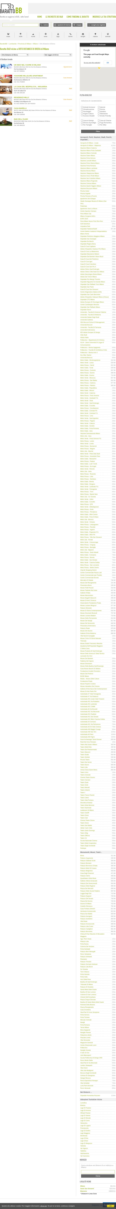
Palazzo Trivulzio (85, 962)
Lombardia (12, 44)
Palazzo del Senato (86, 898)
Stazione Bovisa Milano (87, 171)
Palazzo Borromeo (86, 931)
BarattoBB (3, 44)
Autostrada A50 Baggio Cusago (90, 729)
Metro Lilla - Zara (85, 436)
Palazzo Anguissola (86, 858)
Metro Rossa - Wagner (87, 449)
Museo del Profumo (86, 674)
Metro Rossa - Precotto (87, 527)
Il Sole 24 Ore (84, 1053)
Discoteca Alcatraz (86, 803)
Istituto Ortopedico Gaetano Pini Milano (93, 249)
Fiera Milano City (85, 214)
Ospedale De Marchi (87, 241)
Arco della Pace (85, 979)
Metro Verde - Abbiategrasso (89, 507)
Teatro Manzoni (85, 752)
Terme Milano (84, 1027)
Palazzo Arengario (86, 916)
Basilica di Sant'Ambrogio (88, 982)
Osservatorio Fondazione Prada (90, 603)
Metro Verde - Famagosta (88, 489)
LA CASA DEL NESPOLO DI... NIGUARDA (30, 87)
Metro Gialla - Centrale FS (88, 411)
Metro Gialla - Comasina (88, 555)
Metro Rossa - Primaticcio (88, 512)
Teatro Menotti (85, 787)
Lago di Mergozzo (86, 1143)
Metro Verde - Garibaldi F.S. (89, 398)
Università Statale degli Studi (89, 317)
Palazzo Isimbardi (86, 956)
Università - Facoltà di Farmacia (90, 327)
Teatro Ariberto (85, 790)
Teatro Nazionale (85, 808)
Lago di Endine (85, 1131)
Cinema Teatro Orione (87, 820)
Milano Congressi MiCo (87, 216)
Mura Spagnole (85, 1030)
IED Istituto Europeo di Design (90, 332)
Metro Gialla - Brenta (87, 481)
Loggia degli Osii (85, 893)
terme (70, 36)
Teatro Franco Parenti (87, 795)
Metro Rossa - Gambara (88, 479)
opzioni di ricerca (64, 25)
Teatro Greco (84, 823)
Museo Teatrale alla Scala (88, 590)
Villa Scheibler (85, 1083)
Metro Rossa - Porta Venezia (89, 395)
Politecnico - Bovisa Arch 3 (89, 352)
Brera (82, 855)
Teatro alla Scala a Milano (88, 744)
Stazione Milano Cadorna (88, 148)
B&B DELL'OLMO (21, 119)
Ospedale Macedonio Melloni (89, 254)
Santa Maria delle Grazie (88, 989)
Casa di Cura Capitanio (88, 246)
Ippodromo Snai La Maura (88, 208)
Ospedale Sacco (85, 310)
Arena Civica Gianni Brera (88, 770)
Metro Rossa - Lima (86, 416)
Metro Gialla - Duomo (87, 375)
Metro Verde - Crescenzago (89, 542)
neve (45, 36)
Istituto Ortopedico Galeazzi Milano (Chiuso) (94, 297)
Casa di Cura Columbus (88, 264)
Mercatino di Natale (86, 580)
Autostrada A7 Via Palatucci (89, 696)
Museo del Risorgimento (88, 583)
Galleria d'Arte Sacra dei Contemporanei (93, 689)
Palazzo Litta (84, 941)
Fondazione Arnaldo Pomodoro (90, 671)
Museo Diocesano (86, 663)
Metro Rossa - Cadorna (87, 383)
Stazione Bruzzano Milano (88, 188)
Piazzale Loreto (85, 1037)
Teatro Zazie (84, 782)
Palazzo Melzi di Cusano (88, 868)
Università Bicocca (86, 357)
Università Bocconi (86, 325)
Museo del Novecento (87, 623)
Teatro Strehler (85, 757)
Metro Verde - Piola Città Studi (90, 454)
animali (107, 36)
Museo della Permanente (88, 618)
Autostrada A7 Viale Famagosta (90, 694)
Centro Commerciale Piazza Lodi (91, 572)
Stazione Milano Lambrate (88, 168)
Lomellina (83, 1103)
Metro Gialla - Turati (86, 368)
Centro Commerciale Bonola (89, 578)
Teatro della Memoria (87, 805)
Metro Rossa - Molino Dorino (89, 567)
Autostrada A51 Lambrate (88, 704)
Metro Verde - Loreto (87, 443)
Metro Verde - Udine (86, 499)
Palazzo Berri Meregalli (87, 951)
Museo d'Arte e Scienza (88, 600)
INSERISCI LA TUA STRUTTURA (104, 16)
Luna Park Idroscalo (86, 1085)
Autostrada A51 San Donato (89, 717)
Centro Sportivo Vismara (88, 211)
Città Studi (83, 335)
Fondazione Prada (86, 681)
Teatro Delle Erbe (86, 747)
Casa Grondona (85, 1010)
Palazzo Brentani (85, 863)
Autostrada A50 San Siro (88, 732)
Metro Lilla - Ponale (86, 540)
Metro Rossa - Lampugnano (89, 524)
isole (20, 36)
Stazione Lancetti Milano (88, 161)
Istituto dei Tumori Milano (88, 277)
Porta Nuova (84, 944)
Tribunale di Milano (86, 984)
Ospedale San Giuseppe (88, 239)
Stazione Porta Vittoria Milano (89, 163)
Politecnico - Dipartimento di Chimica (92, 340)
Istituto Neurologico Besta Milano (91, 274)
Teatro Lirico (84, 772)
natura (95, 36)
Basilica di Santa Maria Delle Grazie (92, 1002)
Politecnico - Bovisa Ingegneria (90, 347)
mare (8, 36)
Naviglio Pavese (85, 1032)
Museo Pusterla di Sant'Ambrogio (91, 651)
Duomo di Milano (85, 903)
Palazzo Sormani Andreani (88, 964)
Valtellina (83, 1151)
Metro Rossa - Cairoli (87, 365)
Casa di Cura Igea (86, 261)
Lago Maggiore (85, 1133)
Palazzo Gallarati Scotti (87, 860)
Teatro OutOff (84, 813)
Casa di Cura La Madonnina (89, 251)
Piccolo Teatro (84, 760)
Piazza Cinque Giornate (88, 999)
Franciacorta (84, 1128)
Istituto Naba (84, 337)
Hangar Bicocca (85, 1078)
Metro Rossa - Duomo (87, 373)
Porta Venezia (84, 974)
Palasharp (83, 206)
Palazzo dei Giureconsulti (88, 883)
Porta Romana (85, 1025)
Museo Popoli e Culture (88, 684)
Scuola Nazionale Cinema (88, 840)
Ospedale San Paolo (87, 287)
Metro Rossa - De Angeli (88, 466)
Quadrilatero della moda (88, 878)
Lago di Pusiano (85, 1108)
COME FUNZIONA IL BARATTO (78, 16)
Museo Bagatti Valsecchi (88, 598)
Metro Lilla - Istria (85, 471)
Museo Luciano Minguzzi (88, 605)
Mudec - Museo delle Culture (89, 679)
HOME (39, 16)
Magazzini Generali (86, 1042)
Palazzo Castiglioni (86, 929)
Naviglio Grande (85, 1050)
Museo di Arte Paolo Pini (88, 691)
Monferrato (83, 1136)
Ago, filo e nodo (85, 939)
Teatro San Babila (86, 825)
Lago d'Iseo (84, 1141)
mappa (79, 25)
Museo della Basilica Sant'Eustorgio (92, 666)
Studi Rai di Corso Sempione (89, 1012)
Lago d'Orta (84, 1138)
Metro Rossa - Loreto (87, 441)
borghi (83, 36)
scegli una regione (98, 25)
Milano (35, 44)
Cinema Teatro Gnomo (87, 777)
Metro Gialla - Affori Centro (89, 514)
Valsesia (83, 1146)
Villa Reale (83, 921)
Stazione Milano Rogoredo (88, 181)
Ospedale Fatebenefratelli (88, 229)
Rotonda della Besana (87, 1005)
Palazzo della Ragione (87, 886)
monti (33, 36)
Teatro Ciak (84, 818)
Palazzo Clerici (85, 876)
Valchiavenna (84, 1153)
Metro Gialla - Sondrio (87, 426)
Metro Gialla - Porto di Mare (89, 517)
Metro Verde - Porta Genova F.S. (90, 438)
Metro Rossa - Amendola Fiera (90, 456)
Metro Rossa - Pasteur (87, 461)
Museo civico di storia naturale (90, 638)
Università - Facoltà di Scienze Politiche (93, 312)
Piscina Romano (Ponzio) (88, 196)
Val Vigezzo (84, 1148)
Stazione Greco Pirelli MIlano (89, 176)
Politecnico (83, 1048)
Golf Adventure (85, 224)
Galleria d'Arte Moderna (88, 633)
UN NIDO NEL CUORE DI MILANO (27, 65)
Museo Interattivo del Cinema (89, 686)
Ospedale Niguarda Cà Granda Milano (92, 282)
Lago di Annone (85, 1110)
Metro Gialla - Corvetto (87, 502)
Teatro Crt (83, 838)
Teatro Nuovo (84, 765)
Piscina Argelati (85, 193)
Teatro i (82, 792)
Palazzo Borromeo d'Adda (88, 866)
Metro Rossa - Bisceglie (88, 547)
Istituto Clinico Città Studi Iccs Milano (92, 272)
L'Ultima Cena (84, 648)
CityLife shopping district (88, 570)
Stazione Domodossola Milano (90, 433)
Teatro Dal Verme (86, 762)
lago (58, 36)
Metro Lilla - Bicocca (86, 519)
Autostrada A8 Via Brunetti (88, 709)
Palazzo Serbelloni (86, 919)
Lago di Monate (85, 1118)
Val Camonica (84, 1156)
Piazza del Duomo (86, 901)
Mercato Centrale (85, 1020)
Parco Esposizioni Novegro (89, 1080)
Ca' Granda (84, 969)
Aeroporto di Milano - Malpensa (90, 145)
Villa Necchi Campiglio (87, 636)
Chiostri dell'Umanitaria (87, 997)
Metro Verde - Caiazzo (87, 423)
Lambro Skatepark (86, 1065)
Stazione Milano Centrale (88, 153)
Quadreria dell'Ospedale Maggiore (91, 646)
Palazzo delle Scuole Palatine (90, 891)
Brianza (82, 1105)
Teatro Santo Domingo (87, 830)
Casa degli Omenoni (87, 873)
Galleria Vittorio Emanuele (88, 881)
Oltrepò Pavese (85, 1113)
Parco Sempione (85, 954)
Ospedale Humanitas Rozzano (90, 1095)
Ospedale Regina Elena (88, 244)
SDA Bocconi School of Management (92, 322)
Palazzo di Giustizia (86, 987)
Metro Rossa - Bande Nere (89, 494)
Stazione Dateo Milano (87, 155)
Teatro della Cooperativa (88, 843)
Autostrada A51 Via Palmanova (90, 724)
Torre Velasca (84, 972)
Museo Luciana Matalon (88, 615)
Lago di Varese (85, 1115)
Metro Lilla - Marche (86, 451)
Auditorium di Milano (87, 810)
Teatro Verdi (84, 785)
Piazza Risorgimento (87, 1007)
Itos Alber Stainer (85, 355)
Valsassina (83, 1123)
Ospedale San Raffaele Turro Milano (92, 284)
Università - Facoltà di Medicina (90, 315)
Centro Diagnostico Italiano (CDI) (91, 292)
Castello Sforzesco (86, 906)
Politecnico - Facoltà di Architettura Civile (93, 350)
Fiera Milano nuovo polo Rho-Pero (91, 221)
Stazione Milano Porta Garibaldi (90, 150)
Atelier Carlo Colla (86, 828)
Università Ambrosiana (87, 330)
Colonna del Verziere (87, 946)
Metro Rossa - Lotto (86, 476)
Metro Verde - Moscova (87, 378)
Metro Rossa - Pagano (87, 421)
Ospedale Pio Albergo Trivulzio (90, 279)
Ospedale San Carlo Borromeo (90, 294)
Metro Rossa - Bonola (87, 557)
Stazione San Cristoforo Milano (90, 178)
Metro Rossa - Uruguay (87, 545)
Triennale (83, 641)
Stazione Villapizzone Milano (89, 173)
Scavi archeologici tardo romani (91, 739)
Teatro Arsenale (85, 775)
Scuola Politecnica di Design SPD (91, 1058)
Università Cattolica (86, 320)
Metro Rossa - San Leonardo (89, 565)
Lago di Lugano (85, 1125)
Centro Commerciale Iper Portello (91, 575)
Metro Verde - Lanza (87, 363)
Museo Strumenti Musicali (88, 613)
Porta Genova (84, 1015)
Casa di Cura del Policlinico (89, 259)
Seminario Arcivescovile (88, 911)
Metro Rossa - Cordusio (88, 370)
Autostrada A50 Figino (87, 737)
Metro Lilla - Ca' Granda (88, 497)
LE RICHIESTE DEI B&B (54, 16)
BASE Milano (84, 676)
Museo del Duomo (86, 631)
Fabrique (83, 848)
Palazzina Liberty (85, 1035)
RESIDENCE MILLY (21, 97)
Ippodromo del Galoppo (88, 198)
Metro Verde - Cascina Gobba (90, 562)
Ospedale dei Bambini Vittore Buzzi (91, 256)
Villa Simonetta (85, 1040)
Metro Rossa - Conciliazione (89, 408)
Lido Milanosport (85, 1055)
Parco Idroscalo (85, 1088)
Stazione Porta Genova (87, 158)
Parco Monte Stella (86, 1060)
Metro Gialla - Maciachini (88, 459)
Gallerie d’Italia (85, 593)
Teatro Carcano (85, 780)
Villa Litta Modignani (86, 1070)
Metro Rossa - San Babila (88, 380)
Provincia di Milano (24, 44)
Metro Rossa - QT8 (86, 504)
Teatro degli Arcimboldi (87, 846)
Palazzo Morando (86, 608)
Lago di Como (85, 1120)
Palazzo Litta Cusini (86, 926)
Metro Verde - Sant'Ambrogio (89, 403)
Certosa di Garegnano (87, 1075)
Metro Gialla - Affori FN (87, 535)
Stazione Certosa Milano (88, 183)
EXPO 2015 (84, 219)
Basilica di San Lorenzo (88, 992)
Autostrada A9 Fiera (86, 734)
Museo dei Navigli (86, 621)
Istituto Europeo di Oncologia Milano (92, 302)
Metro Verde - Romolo (87, 469)
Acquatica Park (85, 226)
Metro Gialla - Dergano (87, 484)
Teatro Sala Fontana (86, 800)
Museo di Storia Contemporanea (91, 610)
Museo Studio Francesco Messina (91, 643)
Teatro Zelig (84, 833)
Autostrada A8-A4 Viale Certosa (90, 727)
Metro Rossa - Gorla (86, 509)
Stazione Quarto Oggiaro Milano (90, 186)
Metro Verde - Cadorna (87, 393)
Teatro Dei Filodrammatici (88, 749)
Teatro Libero (84, 797)
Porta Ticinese (85, 1017)
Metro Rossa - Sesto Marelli (89, 552)
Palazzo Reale (85, 628)
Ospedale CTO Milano (87, 299)
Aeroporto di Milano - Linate (89, 143)
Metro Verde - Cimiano (87, 522)
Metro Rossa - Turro (86, 492)
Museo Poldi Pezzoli (86, 588)
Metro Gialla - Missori (87, 390)
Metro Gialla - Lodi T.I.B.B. (88, 464)
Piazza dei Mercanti (86, 888)
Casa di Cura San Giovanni (89, 289)
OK (110, 1206)
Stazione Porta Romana (88, 166)
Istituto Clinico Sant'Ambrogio (89, 269)
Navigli (82, 1022)
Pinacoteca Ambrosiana (88, 626)
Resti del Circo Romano (88, 742)
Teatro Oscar (84, 815)
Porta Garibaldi (85, 949)
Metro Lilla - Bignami (87, 550)
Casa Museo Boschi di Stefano (90, 668)
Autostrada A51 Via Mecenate (90, 711)
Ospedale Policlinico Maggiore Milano (92, 236)
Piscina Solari (84, 191)
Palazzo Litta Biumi (86, 967)
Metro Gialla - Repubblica (88, 388)
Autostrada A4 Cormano (88, 722)
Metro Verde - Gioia (86, 400)
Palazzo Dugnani (85, 896)
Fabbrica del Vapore (87, 661)
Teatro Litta (83, 767)
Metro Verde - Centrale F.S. (89, 413)
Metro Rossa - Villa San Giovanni (91, 537)
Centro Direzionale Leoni (88, 1045)
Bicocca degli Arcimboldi (88, 1073)
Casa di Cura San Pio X (88, 267)
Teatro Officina (85, 835)
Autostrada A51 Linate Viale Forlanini (92, 699)
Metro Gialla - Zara (86, 431)
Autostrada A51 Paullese (88, 714)
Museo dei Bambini (86, 658)
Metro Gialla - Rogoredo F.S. (89, 532)
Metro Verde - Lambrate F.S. (89, 486)
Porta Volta (83, 977)
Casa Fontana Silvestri (87, 909)
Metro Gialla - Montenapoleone (90, 360)
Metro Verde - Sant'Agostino (89, 418)
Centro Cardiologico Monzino (89, 304)
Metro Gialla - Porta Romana (89, 428)
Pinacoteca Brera (85, 585)
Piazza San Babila (86, 914)
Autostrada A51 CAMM (87, 706)
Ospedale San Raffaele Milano (90, 307)
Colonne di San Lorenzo (88, 994)
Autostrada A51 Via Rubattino (89, 701)
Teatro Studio (84, 754)
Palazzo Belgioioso (86, 871)
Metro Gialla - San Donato (88, 560)
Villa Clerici (83, 1068)
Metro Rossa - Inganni (87, 529)
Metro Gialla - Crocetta (87, 406)
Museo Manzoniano (86, 595)
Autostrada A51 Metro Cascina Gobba (92, 719)
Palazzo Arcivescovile (87, 924)
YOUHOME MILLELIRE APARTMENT (28, 76)
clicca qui (43, 1206)
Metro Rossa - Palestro (87, 385)
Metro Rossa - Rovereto (88, 474)
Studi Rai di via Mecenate (88, 1063)
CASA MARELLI (20, 108)
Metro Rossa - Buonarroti (88, 446)
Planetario (83, 959)
